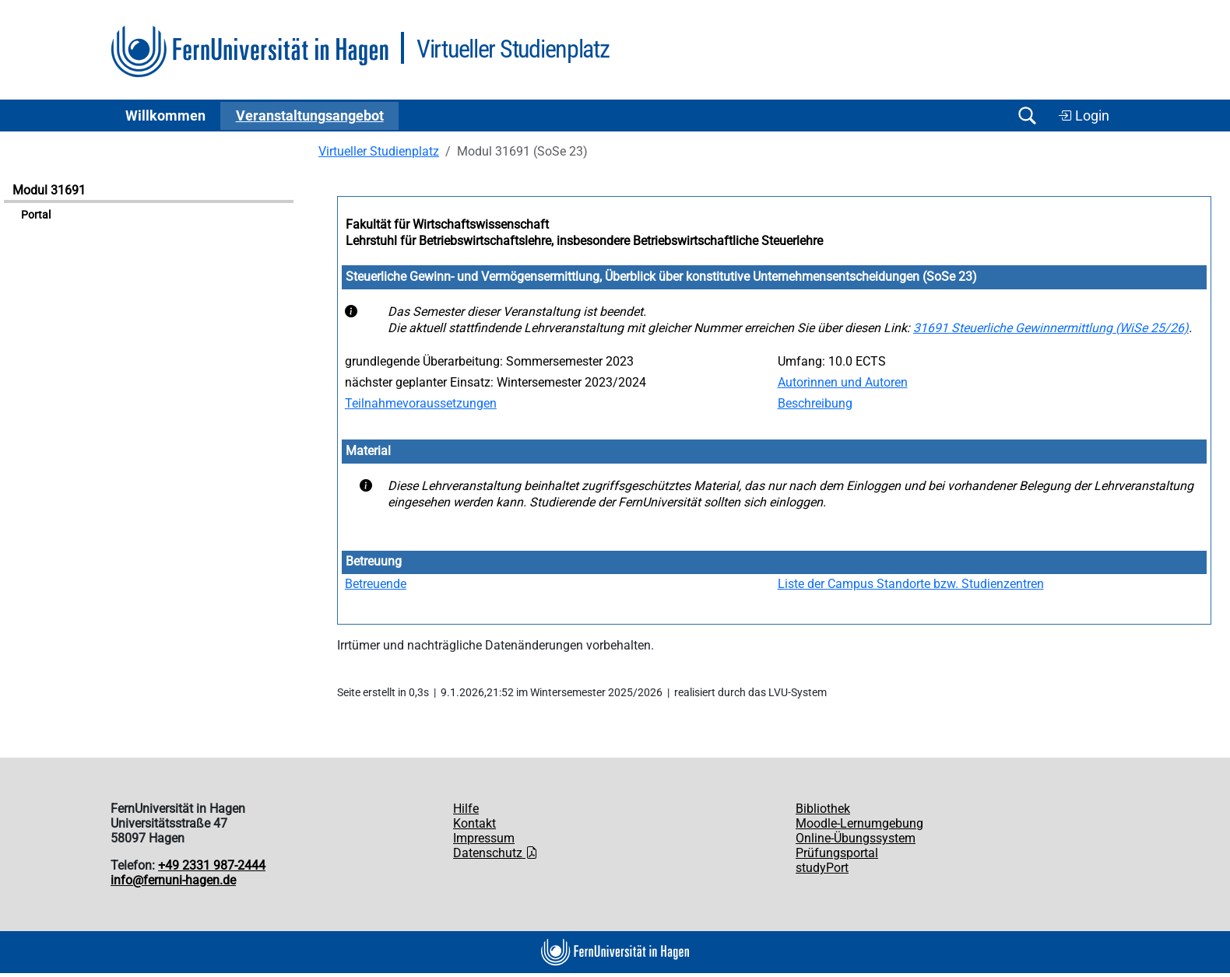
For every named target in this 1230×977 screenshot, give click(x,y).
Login (1083, 116)
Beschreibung (815, 403)
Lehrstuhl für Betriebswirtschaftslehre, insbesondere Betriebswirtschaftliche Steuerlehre (584, 240)
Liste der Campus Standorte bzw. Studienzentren (911, 583)
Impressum (484, 838)
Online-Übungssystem (855, 838)
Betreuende (375, 583)
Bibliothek (823, 808)
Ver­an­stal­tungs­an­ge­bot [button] (310, 116)
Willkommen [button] (165, 116)
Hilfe (466, 808)
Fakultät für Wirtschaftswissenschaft (447, 224)
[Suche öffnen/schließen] (1027, 115)
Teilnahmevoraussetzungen (421, 403)
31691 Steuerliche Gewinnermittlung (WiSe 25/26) (1051, 327)
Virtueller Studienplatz (378, 151)
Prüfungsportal (837, 853)
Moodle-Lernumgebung (859, 823)
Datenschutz (495, 853)
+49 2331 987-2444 (211, 865)
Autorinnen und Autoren (843, 382)
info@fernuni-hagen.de (173, 880)
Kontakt (474, 823)
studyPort (822, 867)
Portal (36, 215)
